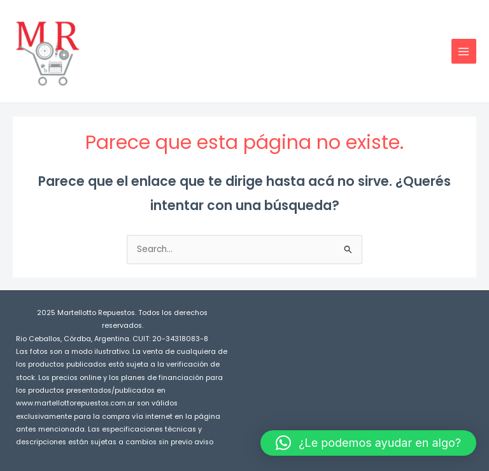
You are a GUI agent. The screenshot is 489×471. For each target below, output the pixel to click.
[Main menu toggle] (463, 51)
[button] (368, 443)
